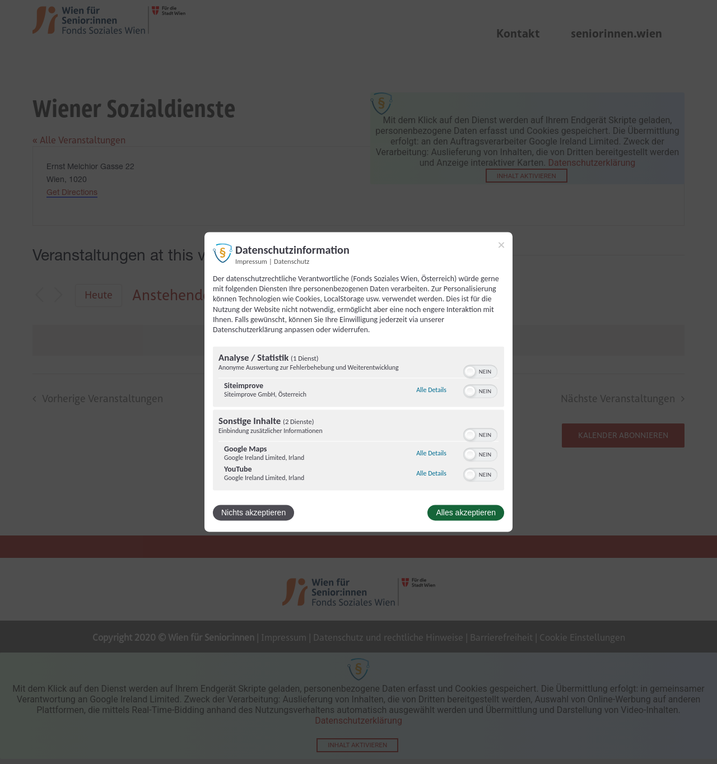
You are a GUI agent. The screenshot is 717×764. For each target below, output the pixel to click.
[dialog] (358, 382)
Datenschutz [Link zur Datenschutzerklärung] (291, 261)
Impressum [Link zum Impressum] (251, 261)
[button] (470, 372)
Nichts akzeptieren (253, 513)
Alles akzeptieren (466, 513)
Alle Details (431, 390)
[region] (358, 420)
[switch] (480, 371)
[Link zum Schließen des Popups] (501, 245)
